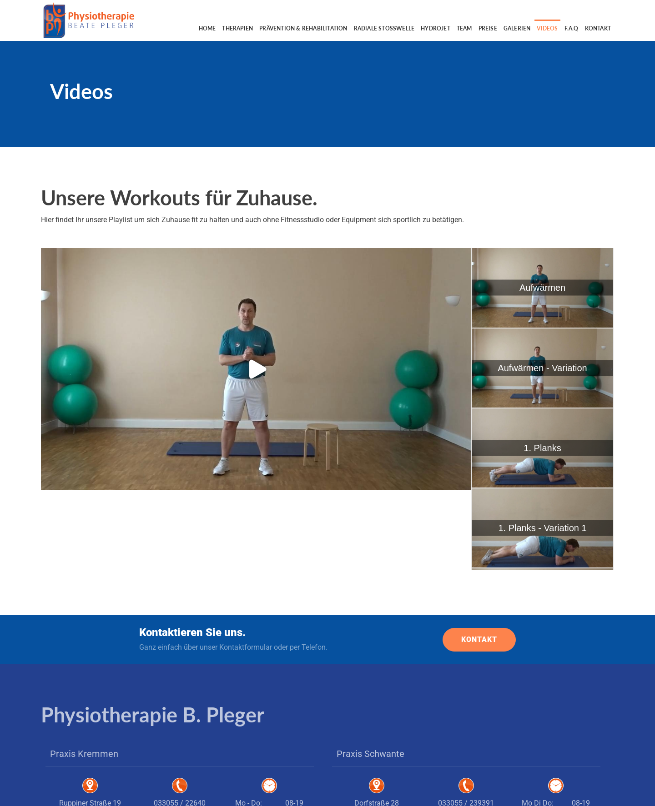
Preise (488, 28)
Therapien (237, 28)
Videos (547, 28)
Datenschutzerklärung (576, 792)
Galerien (517, 28)
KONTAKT (479, 559)
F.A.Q (571, 28)
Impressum (530, 792)
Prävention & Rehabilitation (303, 28)
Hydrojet (435, 28)
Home (207, 28)
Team (464, 28)
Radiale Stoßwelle (384, 28)
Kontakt (598, 28)
